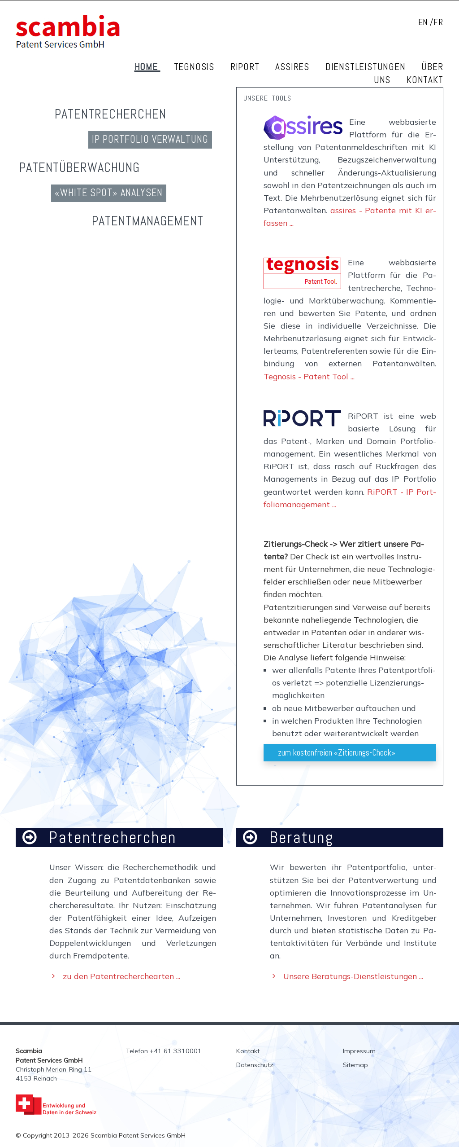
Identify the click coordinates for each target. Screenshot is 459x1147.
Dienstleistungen (366, 67)
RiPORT (246, 67)
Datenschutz (254, 1065)
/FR (436, 22)
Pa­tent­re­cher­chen (110, 114)
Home (147, 67)
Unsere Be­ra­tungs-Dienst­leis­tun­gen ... (353, 976)
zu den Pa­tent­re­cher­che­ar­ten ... (121, 976)
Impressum (359, 1051)
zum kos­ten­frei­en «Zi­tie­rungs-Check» (336, 752)
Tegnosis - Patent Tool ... (309, 376)
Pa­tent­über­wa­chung (79, 167)
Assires (293, 67)
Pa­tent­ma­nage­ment (148, 221)
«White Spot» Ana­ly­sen (109, 192)
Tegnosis (195, 67)
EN (423, 22)
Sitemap (355, 1065)
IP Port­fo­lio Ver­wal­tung (150, 139)
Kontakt (425, 80)
